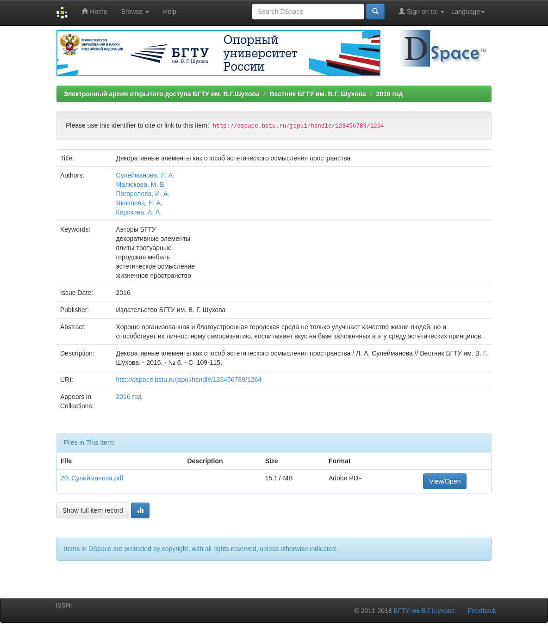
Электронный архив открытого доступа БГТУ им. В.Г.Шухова (161, 94)
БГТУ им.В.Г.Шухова (424, 610)
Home (94, 11)
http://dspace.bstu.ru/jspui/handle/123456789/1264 (189, 379)
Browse (135, 11)
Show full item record (92, 510)
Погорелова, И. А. (143, 193)
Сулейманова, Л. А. (145, 175)
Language (468, 11)
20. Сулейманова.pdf (92, 478)
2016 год (389, 94)
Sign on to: (421, 11)
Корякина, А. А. (139, 212)
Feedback (482, 610)
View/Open (445, 481)
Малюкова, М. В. (141, 184)
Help (169, 11)
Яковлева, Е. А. (139, 203)
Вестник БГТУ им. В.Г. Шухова (317, 94)
